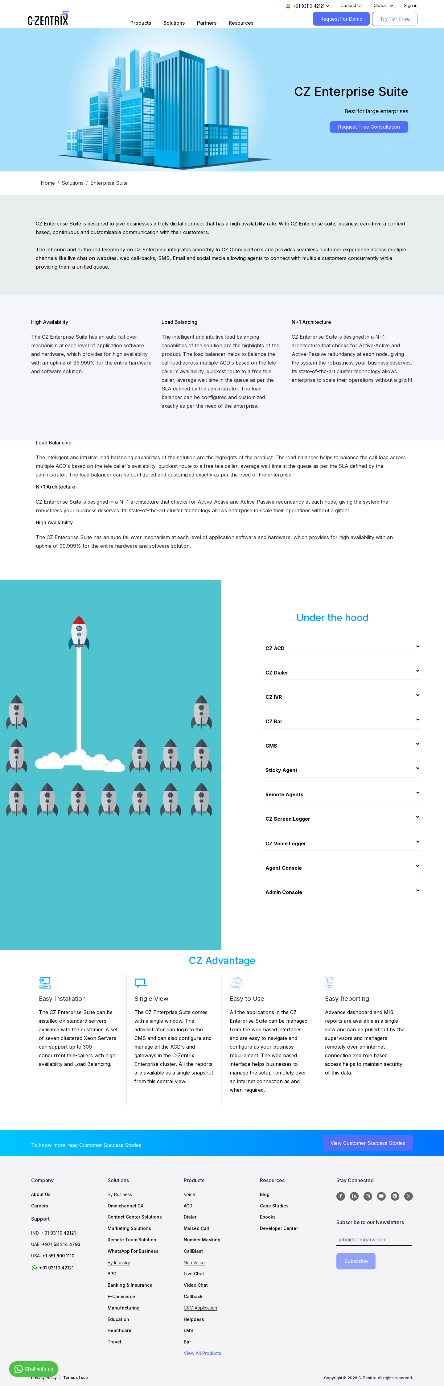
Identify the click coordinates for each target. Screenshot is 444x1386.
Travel (114, 1342)
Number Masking (202, 1240)
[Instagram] (368, 1196)
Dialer (190, 1217)
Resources (240, 23)
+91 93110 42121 (58, 1233)
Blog (264, 1194)
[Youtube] (381, 1196)
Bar (187, 1342)
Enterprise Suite (109, 183)
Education (118, 1319)
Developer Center (279, 1228)
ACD (188, 1205)
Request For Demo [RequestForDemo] (340, 19)
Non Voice (194, 1262)
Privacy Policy (44, 1378)
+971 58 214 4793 (61, 1244)
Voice (189, 1194)
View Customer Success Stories (368, 1143)
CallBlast (193, 1251)
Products (139, 23)
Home (48, 183)
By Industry (119, 1262)
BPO (112, 1274)
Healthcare (119, 1330)
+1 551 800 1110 (58, 1256)
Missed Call (196, 1228)
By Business (120, 1194)
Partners (205, 23)
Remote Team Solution (132, 1240)
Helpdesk (194, 1319)
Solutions (172, 23)
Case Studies (274, 1205)
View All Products (202, 1353)
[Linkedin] (354, 1196)
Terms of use (75, 1378)
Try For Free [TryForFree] (395, 19)
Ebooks (268, 1217)
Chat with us (32, 1369)
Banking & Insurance (130, 1285)
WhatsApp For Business (133, 1251)
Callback (193, 1296)
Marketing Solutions (129, 1228)
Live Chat (194, 1274)
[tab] (342, 646)
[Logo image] (49, 18)
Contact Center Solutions (135, 1217)
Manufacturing (124, 1307)
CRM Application (200, 1307)
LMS (188, 1330)
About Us (41, 1194)
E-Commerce (121, 1296)
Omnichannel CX (125, 1205)
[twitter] (408, 1196)
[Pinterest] (395, 1196)
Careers (39, 1205)
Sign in (410, 5)
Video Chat (196, 1285)
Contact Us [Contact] (351, 5)
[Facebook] (340, 1196)
